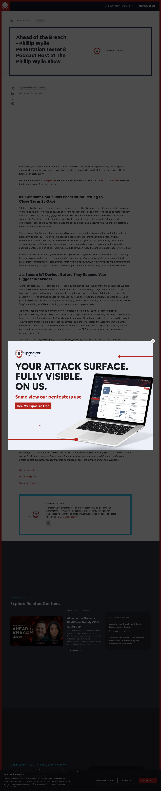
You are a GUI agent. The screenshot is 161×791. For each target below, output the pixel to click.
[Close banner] (153, 341)
